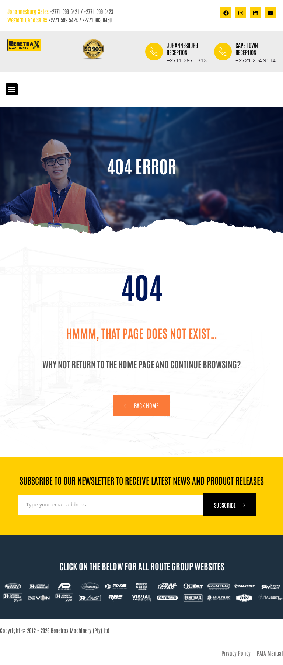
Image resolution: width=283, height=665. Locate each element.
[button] (12, 89)
